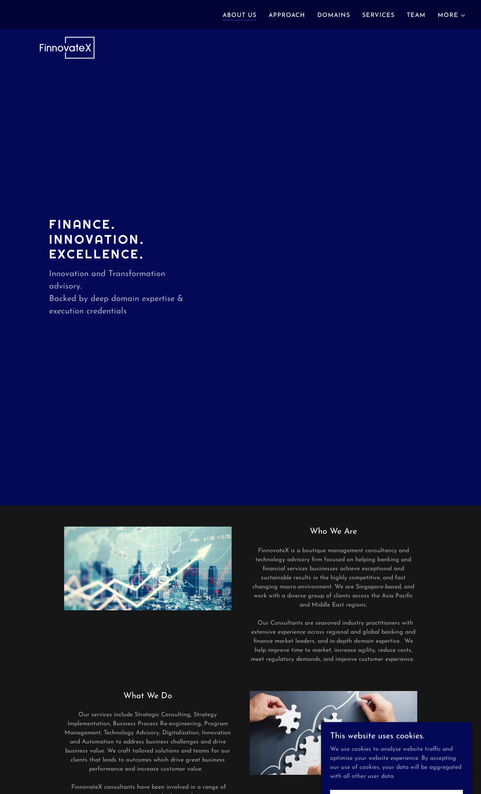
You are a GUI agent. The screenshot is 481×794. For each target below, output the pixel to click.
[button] (452, 15)
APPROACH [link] (287, 15)
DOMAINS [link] (333, 15)
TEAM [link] (416, 15)
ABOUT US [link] (240, 15)
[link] (65, 13)
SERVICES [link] (378, 15)
